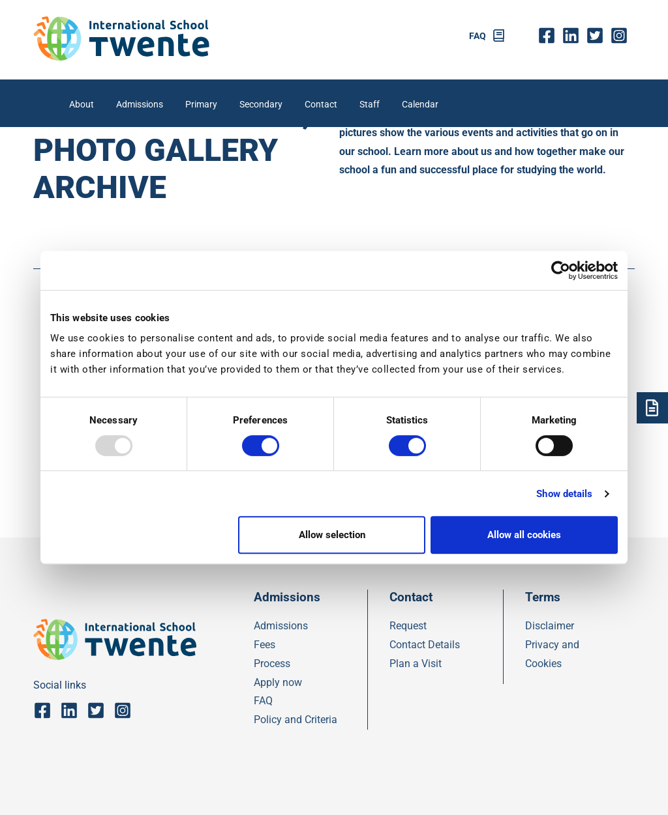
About (81, 104)
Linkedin (574, 35)
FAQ (477, 36)
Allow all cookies (524, 535)
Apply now (278, 682)
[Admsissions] (652, 407)
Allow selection (332, 535)
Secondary (260, 104)
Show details (564, 494)
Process (272, 663)
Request (408, 626)
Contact (321, 104)
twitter (598, 35)
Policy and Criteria (295, 719)
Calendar (420, 104)
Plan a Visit (415, 663)
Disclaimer (549, 626)
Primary (201, 104)
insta (623, 35)
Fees (264, 644)
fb (550, 35)
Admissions (139, 104)
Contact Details (424, 644)
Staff (369, 104)
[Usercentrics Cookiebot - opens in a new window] (561, 270)
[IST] (121, 57)
